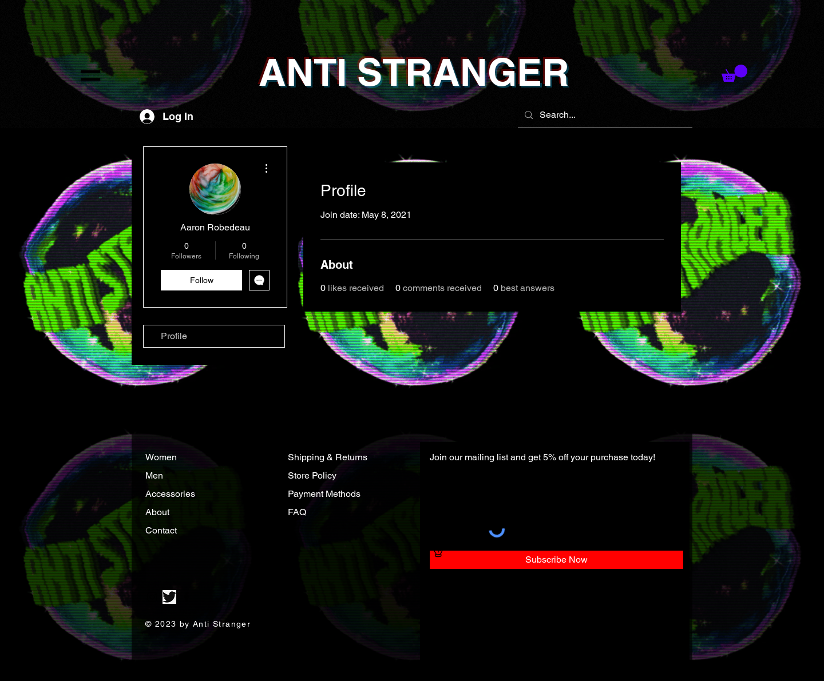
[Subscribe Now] (556, 560)
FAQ (297, 512)
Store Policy (312, 475)
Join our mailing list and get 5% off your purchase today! (542, 457)
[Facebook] (186, 597)
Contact (162, 530)
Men (154, 475)
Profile (174, 335)
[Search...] (604, 115)
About (158, 512)
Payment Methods (324, 493)
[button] (90, 75)
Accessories (171, 493)
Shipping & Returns (327, 457)
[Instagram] (152, 597)
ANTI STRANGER (414, 72)
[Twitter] (169, 597)
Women (161, 457)
